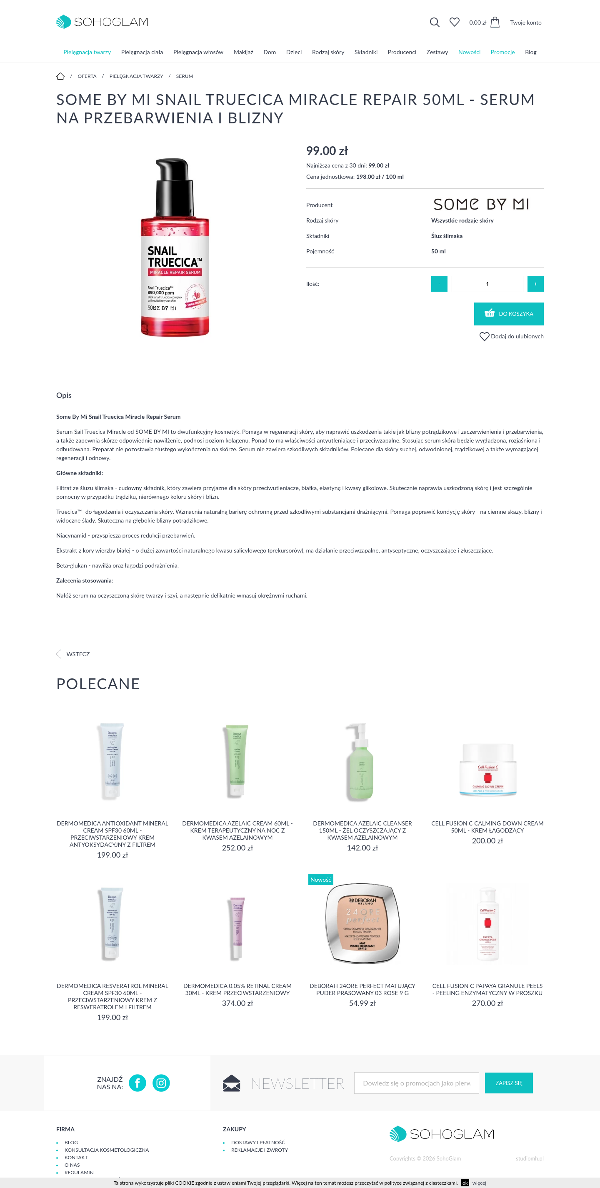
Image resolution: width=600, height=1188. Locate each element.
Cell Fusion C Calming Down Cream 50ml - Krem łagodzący (487, 827)
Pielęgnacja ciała (142, 51)
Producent (319, 204)
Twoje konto (526, 22)
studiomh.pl (530, 1158)
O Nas (72, 1165)
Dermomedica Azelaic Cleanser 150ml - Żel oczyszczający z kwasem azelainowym (362, 830)
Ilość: (312, 283)
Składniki (366, 51)
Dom (269, 51)
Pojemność (320, 251)
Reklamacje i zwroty (259, 1150)
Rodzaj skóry (328, 51)
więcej (479, 1183)
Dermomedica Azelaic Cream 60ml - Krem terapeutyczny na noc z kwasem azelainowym (237, 830)
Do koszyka (509, 312)
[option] (175, 248)
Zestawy (437, 51)
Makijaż (243, 51)
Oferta (87, 76)
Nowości (469, 51)
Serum (184, 76)
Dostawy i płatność (258, 1142)
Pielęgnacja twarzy (87, 51)
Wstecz (73, 654)
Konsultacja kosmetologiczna (107, 1150)
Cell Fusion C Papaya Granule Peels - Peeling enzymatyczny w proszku (487, 989)
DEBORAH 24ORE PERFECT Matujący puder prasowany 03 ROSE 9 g (362, 989)
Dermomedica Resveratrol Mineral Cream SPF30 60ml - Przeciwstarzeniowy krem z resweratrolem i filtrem (112, 996)
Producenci (402, 51)
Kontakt (76, 1157)
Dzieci (294, 51)
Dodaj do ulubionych (512, 336)
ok (465, 1183)
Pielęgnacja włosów (198, 51)
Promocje (503, 51)
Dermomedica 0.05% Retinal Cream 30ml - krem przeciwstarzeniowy (237, 989)
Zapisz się (508, 1083)
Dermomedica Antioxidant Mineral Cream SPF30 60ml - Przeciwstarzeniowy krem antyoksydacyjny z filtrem (112, 834)
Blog (530, 51)
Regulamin (79, 1172)
